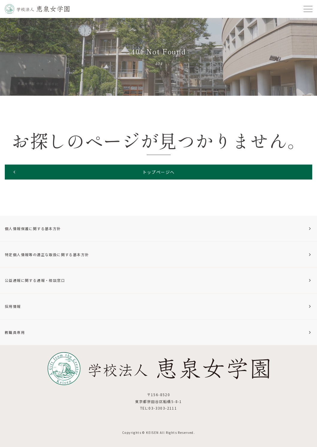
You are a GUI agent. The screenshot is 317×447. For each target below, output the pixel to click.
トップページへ (93, 172)
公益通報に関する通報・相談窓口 (158, 280)
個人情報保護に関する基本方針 (158, 228)
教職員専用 (158, 332)
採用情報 (158, 306)
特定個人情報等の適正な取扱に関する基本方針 (158, 254)
